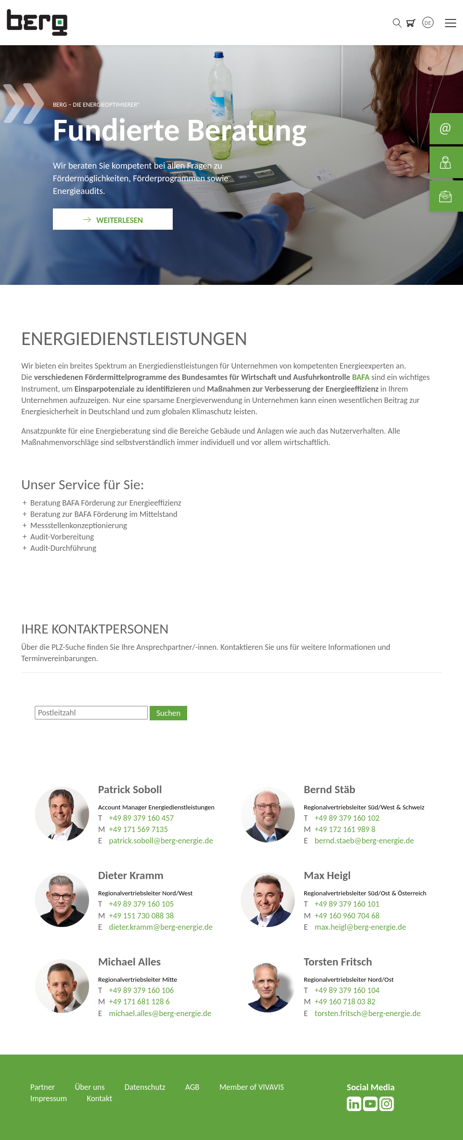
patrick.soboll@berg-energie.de (161, 841)
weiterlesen (119, 220)
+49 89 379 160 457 (141, 818)
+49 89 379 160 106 (141, 990)
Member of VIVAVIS (252, 1087)
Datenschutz (145, 1087)
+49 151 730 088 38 (141, 916)
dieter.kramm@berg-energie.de (161, 927)
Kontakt (99, 1098)
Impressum (48, 1098)
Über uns (90, 1087)
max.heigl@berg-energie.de (360, 927)
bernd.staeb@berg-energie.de (364, 841)
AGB (193, 1087)
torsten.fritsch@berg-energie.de (368, 1013)
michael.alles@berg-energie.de (160, 1013)
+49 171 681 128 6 (139, 1002)
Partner (42, 1087)
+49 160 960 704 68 (347, 916)
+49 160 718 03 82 (345, 1002)
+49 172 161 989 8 (345, 829)
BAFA (361, 377)
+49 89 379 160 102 (347, 818)
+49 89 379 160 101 (347, 904)
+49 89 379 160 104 (347, 990)
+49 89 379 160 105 (141, 904)
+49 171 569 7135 (138, 829)
